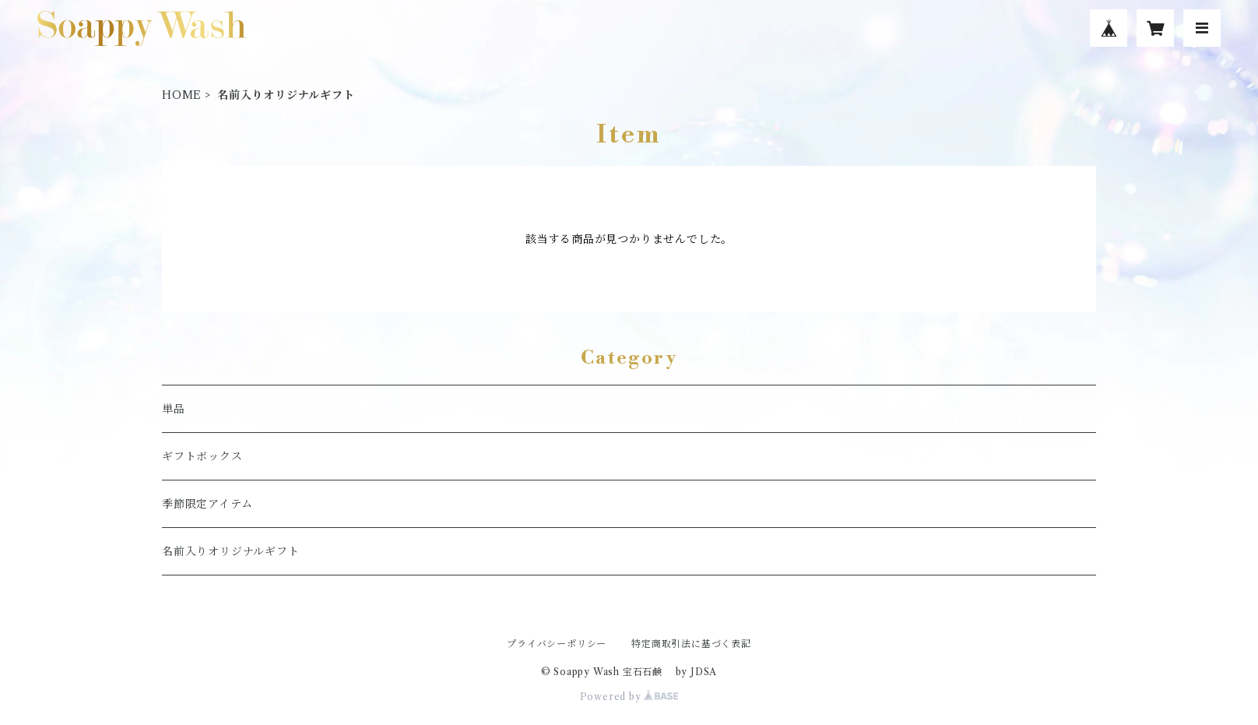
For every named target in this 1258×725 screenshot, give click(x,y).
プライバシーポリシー (556, 643)
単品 (173, 409)
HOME (182, 95)
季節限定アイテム (207, 504)
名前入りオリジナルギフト (231, 551)
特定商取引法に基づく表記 (691, 643)
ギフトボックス (202, 456)
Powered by (629, 696)
